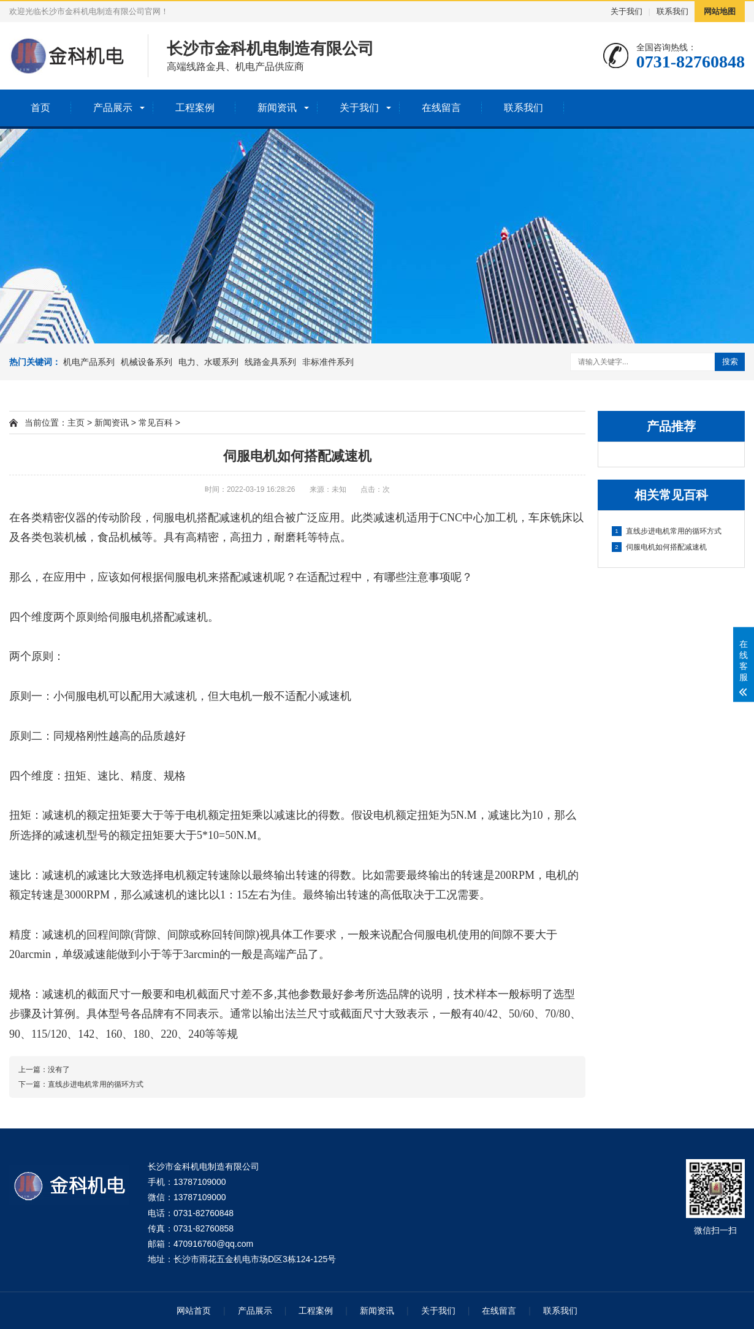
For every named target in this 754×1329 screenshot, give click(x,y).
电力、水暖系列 (208, 362)
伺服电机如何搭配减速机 (659, 547)
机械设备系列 (146, 362)
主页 (76, 422)
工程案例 (195, 107)
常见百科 (156, 422)
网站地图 (720, 11)
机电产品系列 (89, 362)
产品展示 (112, 107)
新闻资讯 (277, 107)
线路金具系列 (270, 362)
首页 (40, 107)
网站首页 (194, 1311)
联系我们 (672, 11)
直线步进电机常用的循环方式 (667, 531)
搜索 (730, 361)
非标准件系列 (328, 362)
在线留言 (441, 107)
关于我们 (626, 11)
